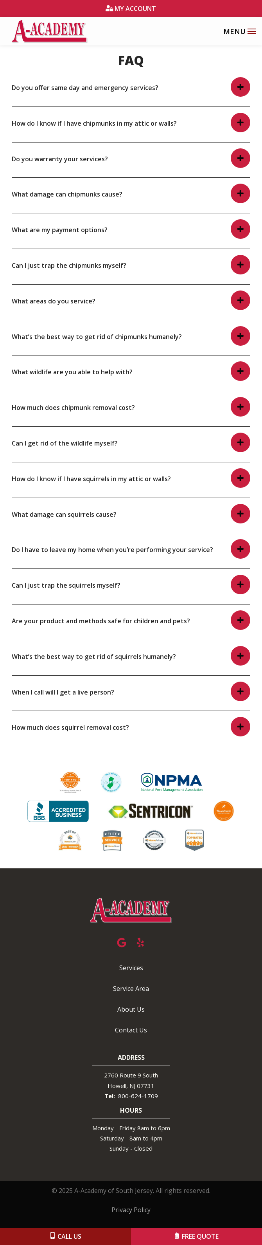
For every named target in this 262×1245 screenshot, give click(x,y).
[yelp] (140, 941)
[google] (121, 941)
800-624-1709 (138, 1096)
